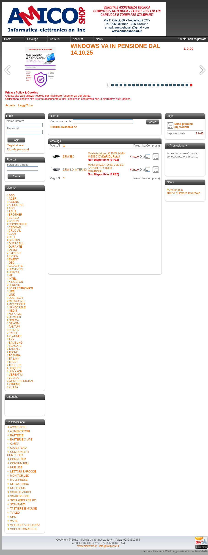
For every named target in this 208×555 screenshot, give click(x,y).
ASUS (12, 211)
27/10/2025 (183, 191)
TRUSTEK (15, 365)
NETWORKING (19, 484)
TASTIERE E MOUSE (23, 508)
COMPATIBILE (18, 224)
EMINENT (15, 253)
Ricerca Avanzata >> (63, 126)
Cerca (16, 176)
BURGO (14, 217)
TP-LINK (14, 358)
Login (16, 140)
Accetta (10, 105)
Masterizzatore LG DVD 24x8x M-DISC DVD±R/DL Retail (106, 155)
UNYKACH (15, 371)
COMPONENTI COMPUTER (18, 453)
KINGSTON (16, 281)
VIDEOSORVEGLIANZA (25, 525)
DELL (12, 237)
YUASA (13, 387)
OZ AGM (14, 323)
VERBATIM (15, 374)
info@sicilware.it (109, 546)
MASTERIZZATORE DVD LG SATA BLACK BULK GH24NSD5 (105, 168)
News (99, 39)
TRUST (13, 361)
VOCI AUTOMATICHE (23, 529)
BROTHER (15, 214)
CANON (14, 221)
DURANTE (15, 246)
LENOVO (14, 285)
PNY (11, 339)
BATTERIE (16, 435)
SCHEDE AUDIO (20, 492)
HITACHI (14, 272)
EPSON (13, 256)
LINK (12, 294)
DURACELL (16, 243)
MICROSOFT (17, 304)
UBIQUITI (15, 368)
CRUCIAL (15, 230)
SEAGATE (15, 345)
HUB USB (16, 467)
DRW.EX (68, 156)
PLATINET (15, 336)
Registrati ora (15, 145)
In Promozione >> (178, 145)
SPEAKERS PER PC (23, 500)
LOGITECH (16, 297)
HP (11, 275)
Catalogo (32, 39)
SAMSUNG (16, 342)
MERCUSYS (16, 301)
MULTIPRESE (18, 479)
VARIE (14, 521)
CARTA (14, 443)
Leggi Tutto (25, 105)
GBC (12, 262)
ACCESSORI (18, 427)
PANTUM (14, 326)
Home (7, 39)
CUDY (12, 233)
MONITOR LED (19, 475)
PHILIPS (14, 329)
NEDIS (13, 310)
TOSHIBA (15, 355)
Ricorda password (18, 149)
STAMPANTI (17, 504)
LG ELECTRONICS (21, 288)
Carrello (55, 39)
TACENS (14, 349)
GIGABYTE (16, 265)
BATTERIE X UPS (21, 439)
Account (78, 39)
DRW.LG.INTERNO (75, 169)
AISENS (14, 201)
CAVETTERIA (18, 447)
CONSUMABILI (19, 463)
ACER (12, 198)
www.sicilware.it (87, 546)
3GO (11, 195)
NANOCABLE (17, 307)
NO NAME (15, 313)
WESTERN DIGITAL (21, 381)
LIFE (11, 291)
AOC (12, 208)
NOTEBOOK (18, 488)
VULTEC (14, 377)
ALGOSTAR (16, 205)
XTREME (14, 384)
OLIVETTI (15, 317)
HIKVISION (16, 269)
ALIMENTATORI (20, 431)
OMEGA (14, 320)
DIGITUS (14, 240)
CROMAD (15, 227)
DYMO (13, 249)
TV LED (15, 512)
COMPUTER (18, 459)
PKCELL (14, 333)
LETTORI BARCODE (23, 471)
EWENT (14, 259)
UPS (13, 516)
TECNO (13, 352)
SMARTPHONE (19, 496)
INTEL (12, 278)
